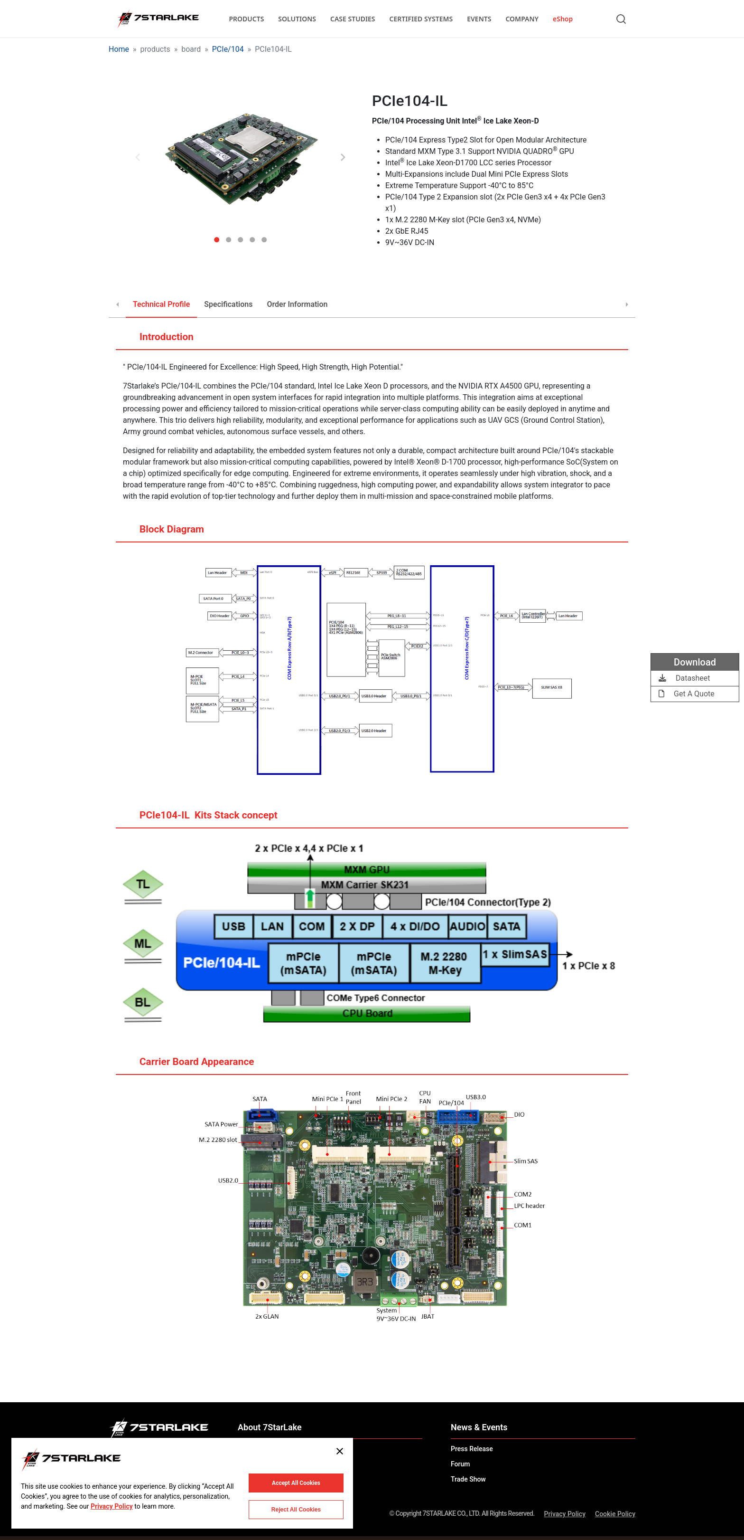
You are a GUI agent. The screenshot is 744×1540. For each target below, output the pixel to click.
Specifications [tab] (228, 304)
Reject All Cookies (296, 1509)
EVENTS (479, 18)
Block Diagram (162, 532)
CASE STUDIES (352, 18)
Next (343, 157)
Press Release (472, 1449)
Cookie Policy (615, 1514)
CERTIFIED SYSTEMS (421, 18)
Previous (137, 157)
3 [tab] (240, 236)
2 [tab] (228, 236)
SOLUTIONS (297, 18)
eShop (563, 18)
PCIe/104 (228, 49)
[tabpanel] (240, 158)
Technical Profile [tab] (161, 304)
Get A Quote (687, 693)
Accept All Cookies (296, 1483)
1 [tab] (216, 236)
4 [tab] (252, 236)
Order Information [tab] (297, 304)
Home (119, 49)
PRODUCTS (246, 18)
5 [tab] (264, 236)
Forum (460, 1464)
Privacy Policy (565, 1514)
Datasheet (684, 678)
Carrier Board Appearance (187, 1065)
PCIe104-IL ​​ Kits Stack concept (199, 818)
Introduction (157, 340)
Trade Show (468, 1479)
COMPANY (522, 18)
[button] (240, 158)
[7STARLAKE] (157, 19)
